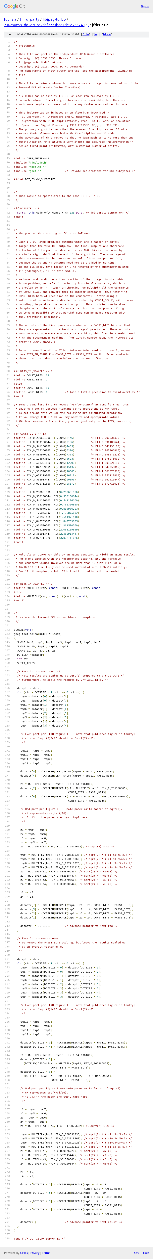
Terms (46, 1253)
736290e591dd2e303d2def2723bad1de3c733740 (44, 24)
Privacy (34, 1253)
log (96, 34)
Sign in (145, 6)
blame (107, 34)
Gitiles (24, 1253)
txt (136, 1252)
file (85, 34)
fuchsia (10, 19)
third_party (29, 19)
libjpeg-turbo (54, 19)
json (146, 1252)
